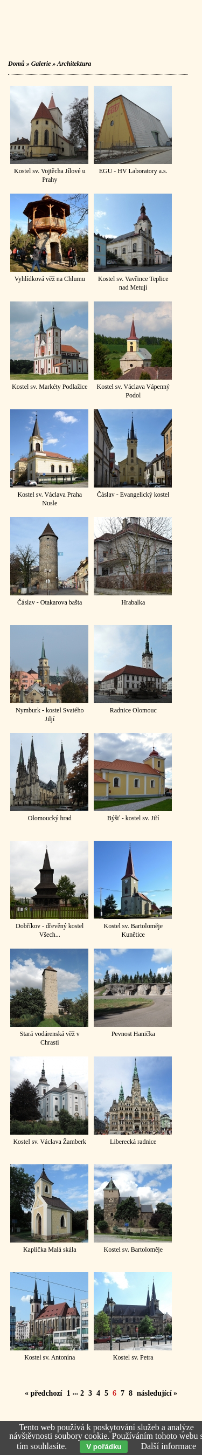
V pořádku (103, 1447)
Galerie (41, 63)
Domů (16, 63)
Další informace (168, 1446)
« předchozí (43, 1393)
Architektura (74, 63)
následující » (157, 1393)
